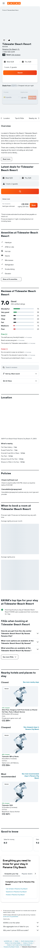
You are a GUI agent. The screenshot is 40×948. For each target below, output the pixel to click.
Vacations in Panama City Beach (16, 892)
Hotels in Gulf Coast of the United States (19, 945)
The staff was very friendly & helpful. (16, 337)
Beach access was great (12, 340)
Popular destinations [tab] (29, 874)
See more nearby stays (31, 682)
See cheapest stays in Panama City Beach (31, 728)
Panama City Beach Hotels (11, 947)
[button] (3, 3)
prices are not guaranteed (10, 916)
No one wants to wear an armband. (16, 352)
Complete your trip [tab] (11, 874)
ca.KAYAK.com (8, 941)
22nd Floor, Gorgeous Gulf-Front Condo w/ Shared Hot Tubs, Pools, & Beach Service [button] (19, 711)
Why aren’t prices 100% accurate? (21, 930)
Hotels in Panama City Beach (15, 895)
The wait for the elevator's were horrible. (18, 355)
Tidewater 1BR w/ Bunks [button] (10, 756)
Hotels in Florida (28, 943)
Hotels (16, 941)
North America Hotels (27, 941)
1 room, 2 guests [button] (10, 67)
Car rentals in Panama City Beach (17, 889)
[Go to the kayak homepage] (14, 3)
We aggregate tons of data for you (21, 926)
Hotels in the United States (12, 943)
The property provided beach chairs (16, 358)
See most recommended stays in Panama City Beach (30, 776)
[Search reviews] (22, 367)
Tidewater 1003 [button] (7, 805)
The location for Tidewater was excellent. (18, 343)
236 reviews (15, 55)
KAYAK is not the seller (21, 922)
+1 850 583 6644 (8, 52)
